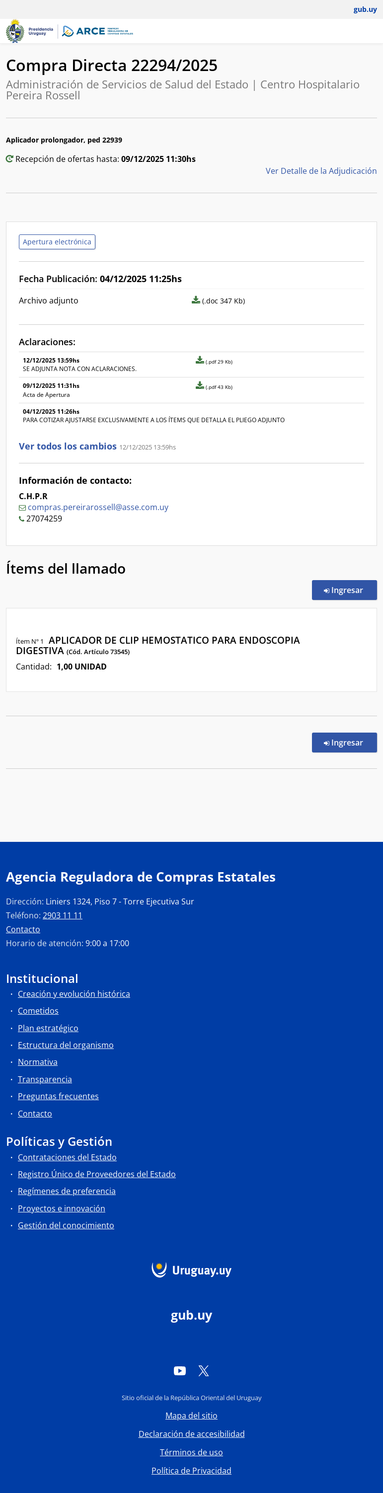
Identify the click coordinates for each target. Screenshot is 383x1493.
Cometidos (38, 1010)
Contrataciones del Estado (67, 1157)
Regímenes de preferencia (67, 1191)
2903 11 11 (62, 915)
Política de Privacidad (191, 1470)
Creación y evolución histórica (74, 993)
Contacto (23, 929)
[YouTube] (180, 1370)
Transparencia (45, 1079)
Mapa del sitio (191, 1415)
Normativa (38, 1061)
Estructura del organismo (66, 1045)
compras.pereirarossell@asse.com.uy (98, 507)
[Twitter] (204, 1370)
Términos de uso (191, 1452)
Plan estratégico (48, 1028)
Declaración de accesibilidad (192, 1433)
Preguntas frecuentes (58, 1096)
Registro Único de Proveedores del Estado (97, 1174)
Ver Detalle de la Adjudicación (321, 170)
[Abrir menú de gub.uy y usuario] (358, 9)
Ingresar (350, 590)
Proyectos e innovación (61, 1208)
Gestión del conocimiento (66, 1225)
